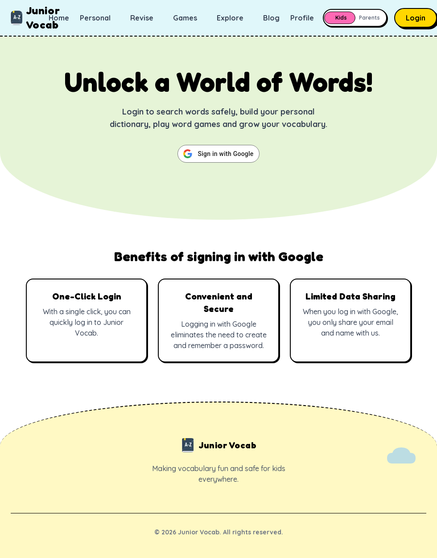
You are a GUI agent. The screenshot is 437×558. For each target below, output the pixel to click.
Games (189, 17)
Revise (146, 17)
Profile (306, 17)
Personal (100, 17)
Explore (234, 17)
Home (59, 17)
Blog (271, 17)
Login (415, 17)
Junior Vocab (30, 17)
